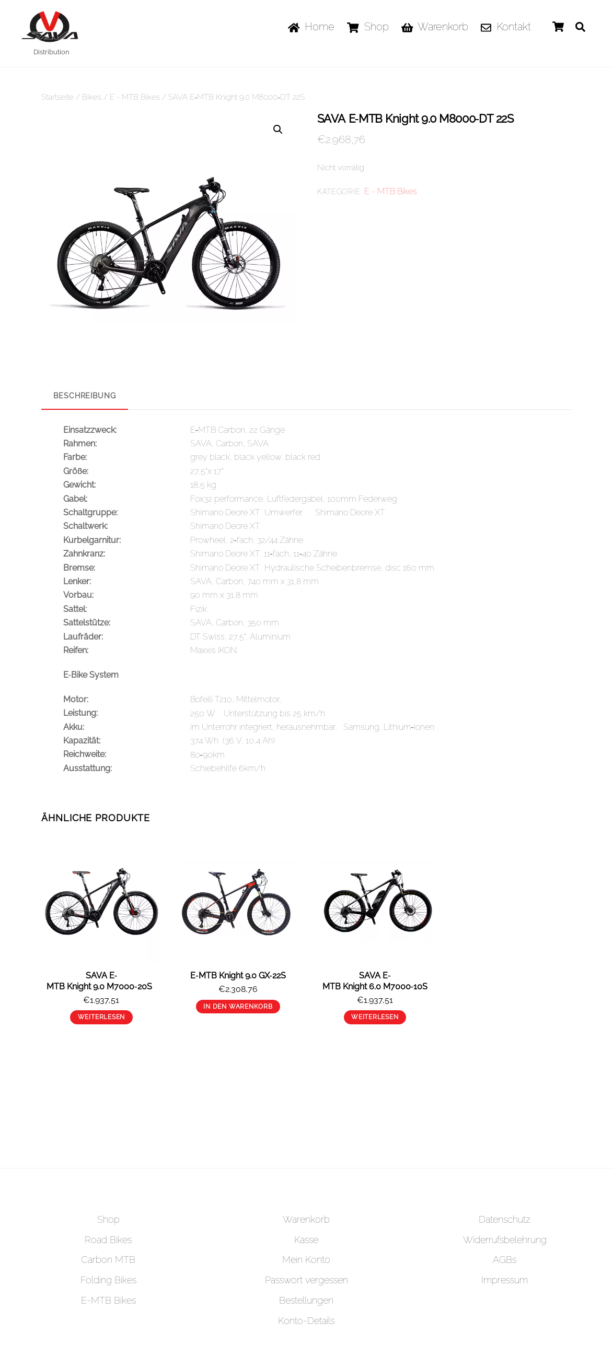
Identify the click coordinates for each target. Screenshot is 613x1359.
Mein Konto (306, 1259)
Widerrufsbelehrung (505, 1239)
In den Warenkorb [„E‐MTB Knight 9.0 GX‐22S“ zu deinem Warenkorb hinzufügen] (237, 1006)
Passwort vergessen (306, 1279)
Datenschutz (504, 1218)
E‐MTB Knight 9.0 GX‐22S (238, 975)
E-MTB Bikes (108, 1300)
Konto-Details (306, 1320)
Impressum (504, 1279)
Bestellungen (306, 1300)
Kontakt (506, 26)
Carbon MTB (108, 1259)
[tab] (84, 396)
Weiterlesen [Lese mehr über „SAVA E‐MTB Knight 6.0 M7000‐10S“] (375, 1017)
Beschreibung (84, 395)
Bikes (91, 96)
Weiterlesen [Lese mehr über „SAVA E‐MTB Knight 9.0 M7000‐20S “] (101, 1017)
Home (311, 26)
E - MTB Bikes (135, 96)
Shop (367, 26)
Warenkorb (435, 26)
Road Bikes (108, 1239)
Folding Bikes (108, 1279)
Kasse (306, 1239)
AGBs (504, 1259)
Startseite (57, 96)
